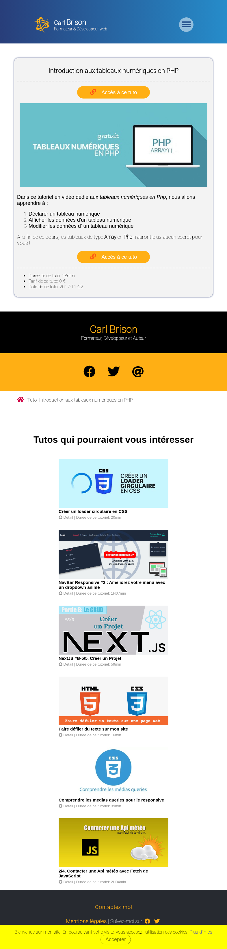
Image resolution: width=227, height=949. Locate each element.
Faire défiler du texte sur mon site (93, 728)
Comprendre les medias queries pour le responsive (111, 799)
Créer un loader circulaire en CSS (93, 511)
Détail (66, 517)
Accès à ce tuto (119, 92)
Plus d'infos (200, 932)
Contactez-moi (113, 907)
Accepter (115, 939)
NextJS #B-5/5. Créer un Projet (90, 658)
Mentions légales (86, 921)
